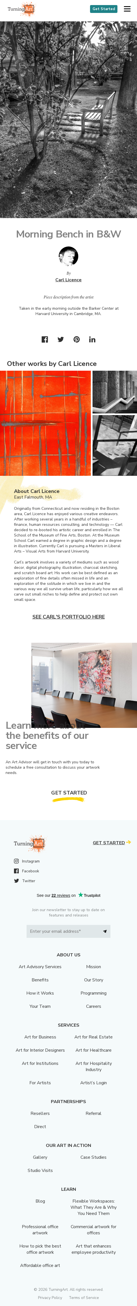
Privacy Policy (50, 1297)
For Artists (40, 1083)
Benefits (40, 980)
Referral (93, 1113)
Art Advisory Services (40, 967)
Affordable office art (40, 1265)
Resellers (40, 1113)
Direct (40, 1127)
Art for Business (40, 1037)
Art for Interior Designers (40, 1050)
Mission (93, 967)
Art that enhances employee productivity (94, 1249)
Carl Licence (68, 280)
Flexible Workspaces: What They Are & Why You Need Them (93, 1207)
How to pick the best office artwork (40, 1249)
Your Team (40, 1006)
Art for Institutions (40, 1063)
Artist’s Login (93, 1083)
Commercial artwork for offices (93, 1230)
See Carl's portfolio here (68, 617)
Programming (94, 993)
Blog (40, 1201)
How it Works (40, 993)
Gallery (40, 1157)
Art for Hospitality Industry (93, 1066)
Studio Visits (40, 1170)
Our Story (93, 980)
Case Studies (94, 1157)
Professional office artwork (40, 1230)
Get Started (104, 9)
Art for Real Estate (93, 1037)
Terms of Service (84, 1297)
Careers (93, 1006)
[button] (127, 9)
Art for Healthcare (93, 1050)
